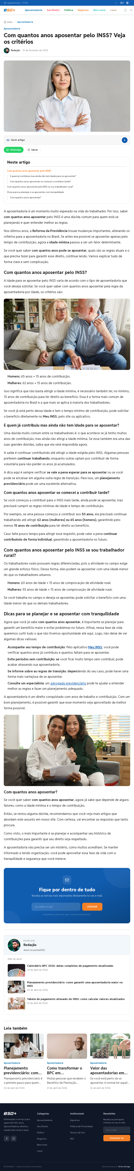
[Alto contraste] (127, 2)
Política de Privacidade (81, 1126)
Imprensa (74, 1120)
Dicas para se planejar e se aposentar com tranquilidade (35, 192)
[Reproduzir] (125, 140)
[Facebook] (6, 1138)
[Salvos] (125, 10)
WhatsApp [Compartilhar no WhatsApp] (13, 149)
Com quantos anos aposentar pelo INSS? (29, 170)
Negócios (83, 10)
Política (68, 10)
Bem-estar (99, 10)
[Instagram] (13, 1138)
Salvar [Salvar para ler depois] (32, 149)
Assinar (92, 906)
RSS (72, 1138)
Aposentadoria (33, 10)
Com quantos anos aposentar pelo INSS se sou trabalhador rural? (40, 186)
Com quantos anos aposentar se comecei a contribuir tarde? (40, 181)
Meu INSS (95, 647)
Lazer (113, 10)
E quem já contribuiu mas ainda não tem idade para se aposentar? (43, 176)
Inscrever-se (117, 1138)
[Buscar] (131, 10)
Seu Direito (53, 10)
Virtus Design (124, 1166)
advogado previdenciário (68, 683)
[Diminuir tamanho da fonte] (116, 2)
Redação (30, 945)
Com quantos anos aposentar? (25, 197)
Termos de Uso (77, 1132)
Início (8, 22)
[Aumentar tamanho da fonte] (122, 2)
